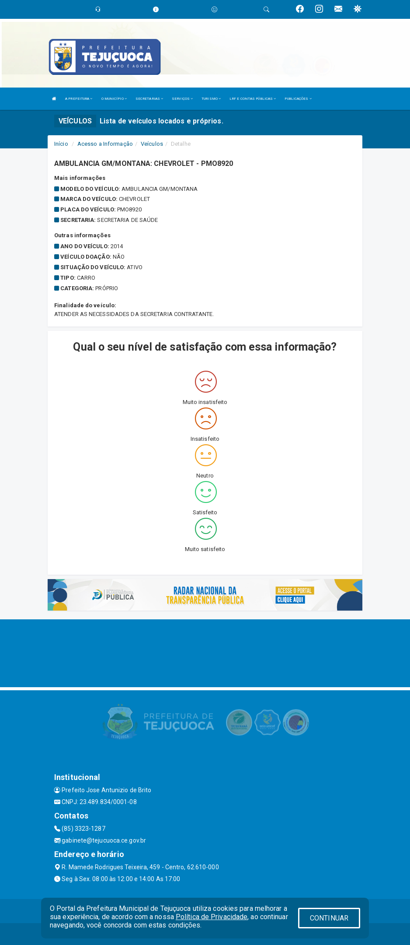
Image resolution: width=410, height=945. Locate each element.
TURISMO (211, 99)
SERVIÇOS (182, 99)
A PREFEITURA (78, 99)
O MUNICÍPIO (114, 99)
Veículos (152, 144)
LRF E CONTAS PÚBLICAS (252, 99)
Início (61, 144)
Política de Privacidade (211, 917)
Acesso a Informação (105, 144)
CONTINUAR (329, 918)
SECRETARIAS (149, 99)
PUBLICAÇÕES (298, 99)
